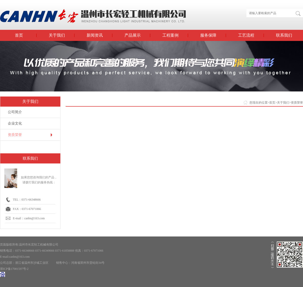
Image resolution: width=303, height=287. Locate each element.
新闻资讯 (95, 35)
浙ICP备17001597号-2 (14, 269)
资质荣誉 (15, 135)
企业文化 (15, 123)
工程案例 (170, 35)
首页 (19, 35)
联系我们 (284, 35)
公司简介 (15, 112)
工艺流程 (246, 35)
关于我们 (57, 35)
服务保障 (208, 35)
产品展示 (132, 35)
